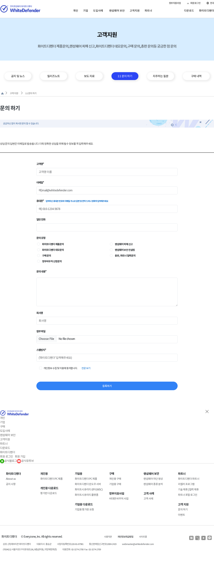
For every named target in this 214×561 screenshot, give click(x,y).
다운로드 (189, 10)
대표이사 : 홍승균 (44, 544)
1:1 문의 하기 (30, 93)
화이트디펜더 (206, 10)
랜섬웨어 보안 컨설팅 (125, 250)
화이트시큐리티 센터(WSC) (89, 489)
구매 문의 (46, 255)
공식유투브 (25, 461)
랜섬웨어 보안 (117, 10)
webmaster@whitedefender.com (138, 544)
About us (11, 478)
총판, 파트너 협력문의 (125, 255)
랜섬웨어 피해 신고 (124, 244)
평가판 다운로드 (48, 493)
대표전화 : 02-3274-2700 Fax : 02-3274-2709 (81, 549)
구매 (2, 426)
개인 (75, 10)
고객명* (40, 164)
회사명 (39, 313)
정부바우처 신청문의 (52, 261)
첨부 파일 (40, 331)
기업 (85, 10)
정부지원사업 (175, 3)
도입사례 (98, 10)
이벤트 (181, 515)
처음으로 (2, 93)
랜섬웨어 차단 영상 (153, 478)
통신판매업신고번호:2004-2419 (102, 544)
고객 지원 (14, 93)
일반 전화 (40, 219)
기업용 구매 (115, 484)
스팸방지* (41, 350)
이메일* (40, 182)
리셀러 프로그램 (186, 484)
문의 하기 (183, 509)
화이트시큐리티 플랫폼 (86, 495)
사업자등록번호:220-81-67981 (70, 544)
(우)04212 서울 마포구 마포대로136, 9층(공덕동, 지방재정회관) (30, 549)
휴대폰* (72, 201)
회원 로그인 (193, 3)
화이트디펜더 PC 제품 (51, 478)
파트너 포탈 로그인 (187, 495)
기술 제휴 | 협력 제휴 (188, 489)
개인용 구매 (115, 478)
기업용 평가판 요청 (84, 509)
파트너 (148, 10)
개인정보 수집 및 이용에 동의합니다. (60, 368)
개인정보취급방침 (125, 536)
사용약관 (108, 536)
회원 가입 (20, 456)
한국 (210, 3)
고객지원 (135, 10)
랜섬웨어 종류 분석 (153, 484)
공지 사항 (11, 484)
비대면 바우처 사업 (118, 498)
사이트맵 (143, 536)
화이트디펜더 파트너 (188, 478)
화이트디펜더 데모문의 (53, 250)
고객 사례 (148, 498)
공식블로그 (8, 461)
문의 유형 (40, 238)
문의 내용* (41, 271)
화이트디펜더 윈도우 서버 (88, 484)
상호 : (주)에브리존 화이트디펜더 (17, 544)
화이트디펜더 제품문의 (53, 244)
